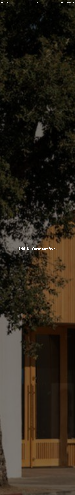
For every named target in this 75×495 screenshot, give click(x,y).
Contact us (69, 2)
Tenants (62, 2)
